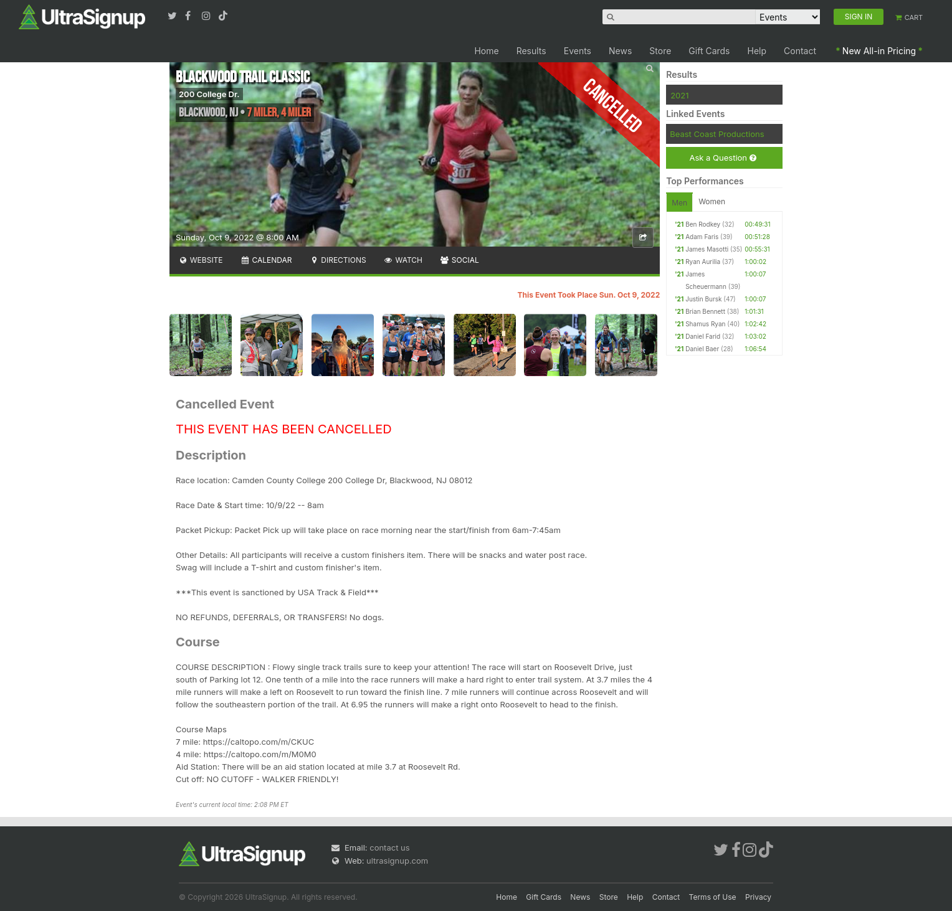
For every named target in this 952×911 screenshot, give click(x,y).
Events (577, 50)
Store (660, 50)
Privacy (758, 897)
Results (531, 50)
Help (757, 50)
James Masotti (706, 249)
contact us (389, 847)
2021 (679, 95)
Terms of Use (712, 897)
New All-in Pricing (879, 50)
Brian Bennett (705, 311)
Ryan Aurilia (702, 261)
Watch (403, 260)
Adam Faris (701, 236)
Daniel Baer (702, 348)
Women (711, 201)
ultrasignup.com (397, 861)
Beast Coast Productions (717, 134)
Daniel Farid (702, 336)
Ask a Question (722, 158)
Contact (800, 50)
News (620, 50)
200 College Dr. (209, 94)
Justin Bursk (703, 299)
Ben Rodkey (702, 224)
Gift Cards (709, 50)
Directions (337, 260)
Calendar (266, 260)
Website (200, 260)
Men (679, 202)
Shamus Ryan (705, 324)
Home (486, 50)
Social (459, 260)
